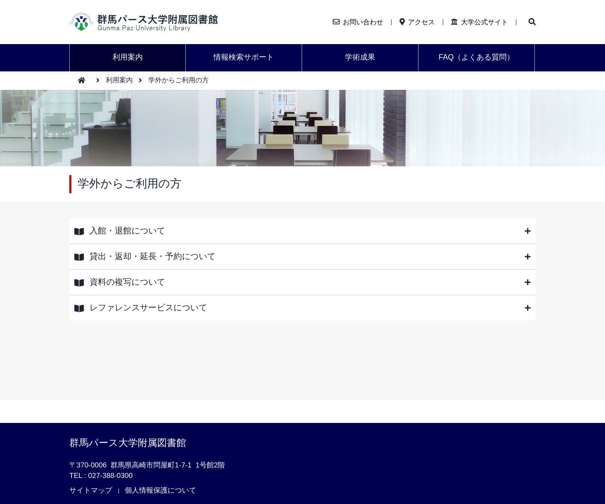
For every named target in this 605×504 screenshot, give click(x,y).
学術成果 (360, 57)
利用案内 (128, 57)
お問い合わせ (363, 22)
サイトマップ (90, 490)
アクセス (421, 22)
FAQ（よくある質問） (476, 57)
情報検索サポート (243, 57)
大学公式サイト (484, 22)
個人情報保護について (160, 490)
